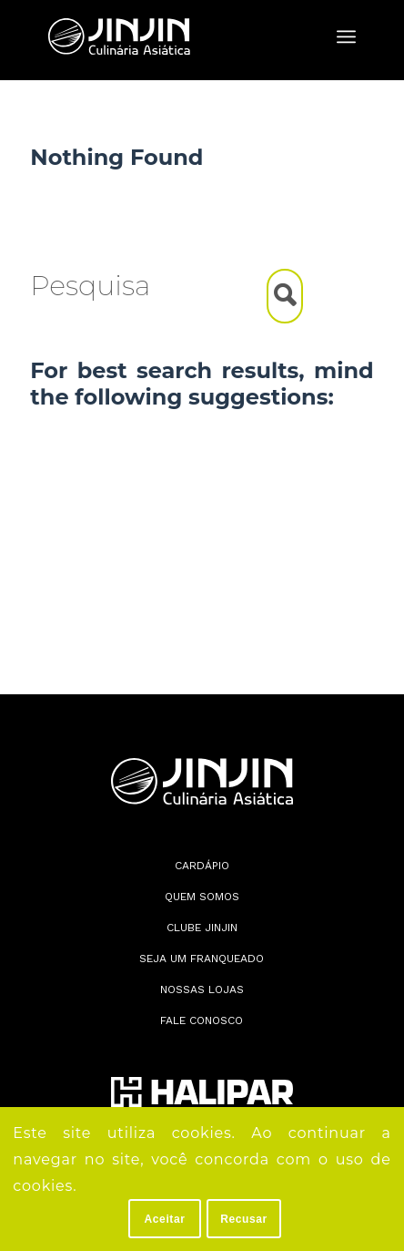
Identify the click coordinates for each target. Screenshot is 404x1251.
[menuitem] (346, 36)
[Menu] (346, 36)
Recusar (244, 1219)
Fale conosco (201, 1020)
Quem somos (202, 896)
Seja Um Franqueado (201, 958)
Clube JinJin (202, 927)
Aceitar (165, 1219)
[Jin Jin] (171, 36)
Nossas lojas (202, 989)
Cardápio (202, 865)
